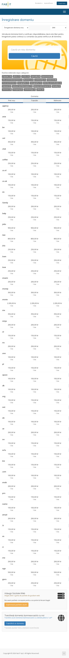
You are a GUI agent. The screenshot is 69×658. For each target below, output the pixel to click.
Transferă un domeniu (15, 623)
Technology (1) (29, 89)
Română (38, 3)
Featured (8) (51, 80)
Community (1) (40, 80)
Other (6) (40, 89)
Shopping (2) (17, 89)
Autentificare (48, 3)
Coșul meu (62, 3)
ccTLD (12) (25, 76)
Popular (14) (7, 76)
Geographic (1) (23, 83)
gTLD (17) (16, 76)
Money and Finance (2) (42, 86)
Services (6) (7, 89)
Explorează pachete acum (16, 604)
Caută (34, 55)
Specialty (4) (35, 76)
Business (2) (28, 80)
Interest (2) (7, 86)
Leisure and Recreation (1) (22, 86)
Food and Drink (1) (9, 83)
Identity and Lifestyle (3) (52, 83)
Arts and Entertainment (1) (12, 80)
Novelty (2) (56, 86)
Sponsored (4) (47, 76)
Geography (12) (36, 83)
